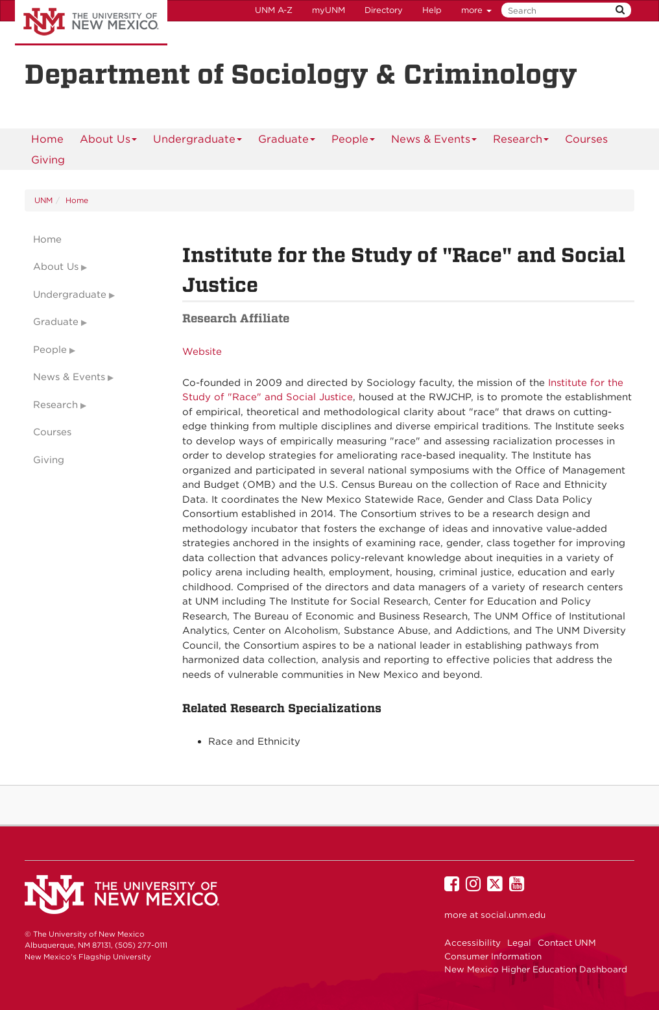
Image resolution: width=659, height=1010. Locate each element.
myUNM (328, 10)
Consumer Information (493, 956)
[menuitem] (47, 138)
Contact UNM (567, 942)
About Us (109, 140)
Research (521, 140)
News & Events (434, 140)
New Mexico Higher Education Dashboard (535, 969)
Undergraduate (198, 140)
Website (202, 351)
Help (432, 10)
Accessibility (472, 942)
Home (47, 138)
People (353, 140)
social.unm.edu (513, 914)
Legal (519, 942)
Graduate (287, 140)
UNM (43, 200)
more (476, 10)
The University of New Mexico (91, 22)
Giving (48, 159)
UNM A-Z (274, 10)
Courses (586, 138)
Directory (384, 10)
